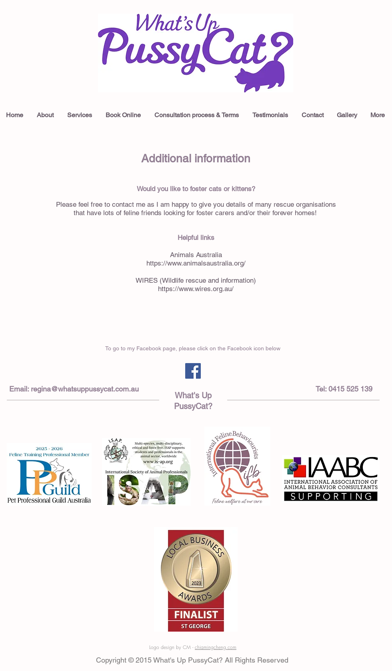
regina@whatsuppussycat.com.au (85, 389)
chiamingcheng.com (215, 647)
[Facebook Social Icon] (193, 371)
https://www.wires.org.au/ (196, 289)
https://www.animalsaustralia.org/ (196, 263)
